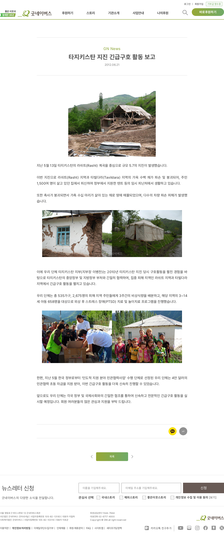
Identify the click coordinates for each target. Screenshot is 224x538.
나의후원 (162, 13)
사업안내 (138, 13)
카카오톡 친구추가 (158, 528)
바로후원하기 (207, 12)
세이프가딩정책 (114, 528)
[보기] (212, 497)
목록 (112, 456)
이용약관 (4, 528)
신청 (204, 488)
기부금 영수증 (214, 4)
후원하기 (67, 13)
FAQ (88, 528)
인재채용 (61, 528)
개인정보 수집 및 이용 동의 (196, 497)
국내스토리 (108, 497)
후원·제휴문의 (76, 528)
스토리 (90, 13)
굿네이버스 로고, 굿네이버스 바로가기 (35, 13)
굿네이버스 (210, 518)
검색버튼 (185, 12)
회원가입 (199, 4)
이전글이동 (91, 456)
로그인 (187, 4)
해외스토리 (131, 497)
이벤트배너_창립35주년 (8, 13)
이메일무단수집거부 (43, 528)
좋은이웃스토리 (156, 497)
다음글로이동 (132, 456)
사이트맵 (98, 528)
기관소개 (113, 13)
